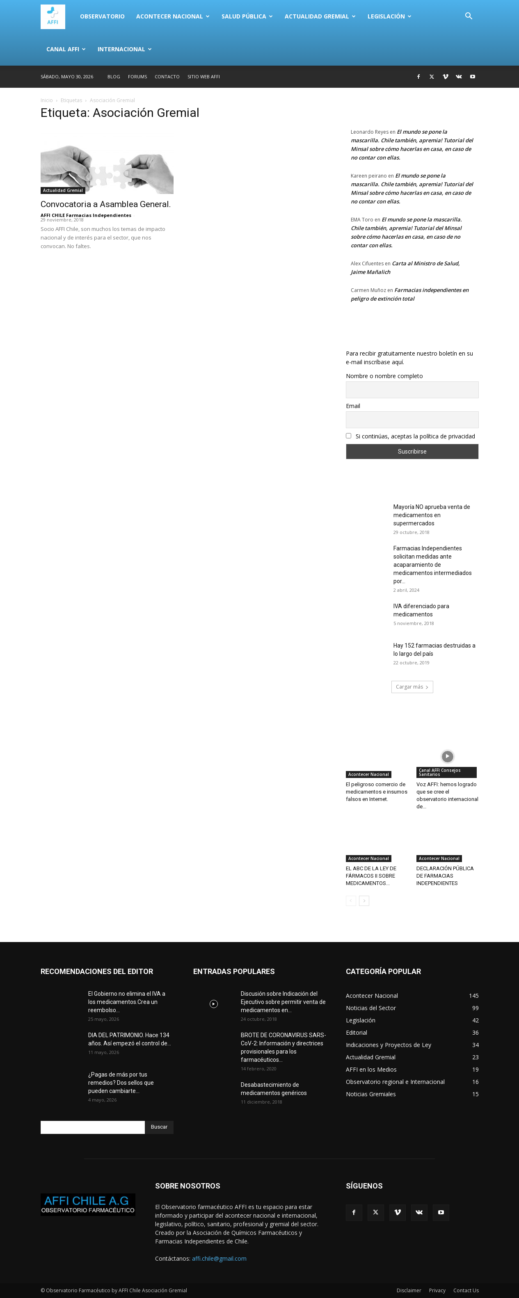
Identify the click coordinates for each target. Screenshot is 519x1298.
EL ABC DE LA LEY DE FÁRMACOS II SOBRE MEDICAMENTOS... (371, 875)
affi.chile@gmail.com (219, 1258)
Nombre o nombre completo (384, 376)
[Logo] (57, 16)
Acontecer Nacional (173, 16)
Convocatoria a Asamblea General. (106, 204)
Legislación (390, 16)
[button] (469, 17)
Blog (113, 76)
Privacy (437, 1290)
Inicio (47, 100)
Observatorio (102, 16)
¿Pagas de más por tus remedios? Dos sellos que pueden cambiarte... (121, 1082)
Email (353, 406)
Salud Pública (247, 16)
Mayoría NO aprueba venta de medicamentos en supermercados (431, 515)
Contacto (167, 76)
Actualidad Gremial (320, 16)
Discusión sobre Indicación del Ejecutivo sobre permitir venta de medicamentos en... (283, 1001)
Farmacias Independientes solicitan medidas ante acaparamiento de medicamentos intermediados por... (432, 564)
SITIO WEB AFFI (203, 76)
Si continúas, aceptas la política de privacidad (410, 436)
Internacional (125, 49)
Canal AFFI (66, 49)
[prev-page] (351, 901)
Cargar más (412, 686)
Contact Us (466, 1290)
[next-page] (364, 901)
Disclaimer (409, 1290)
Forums (137, 76)
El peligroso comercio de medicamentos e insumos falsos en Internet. (376, 791)
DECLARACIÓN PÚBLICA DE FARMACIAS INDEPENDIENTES (445, 875)
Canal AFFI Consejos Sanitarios (440, 772)
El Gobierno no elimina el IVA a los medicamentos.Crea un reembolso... (126, 1001)
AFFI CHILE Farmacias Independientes (86, 215)
